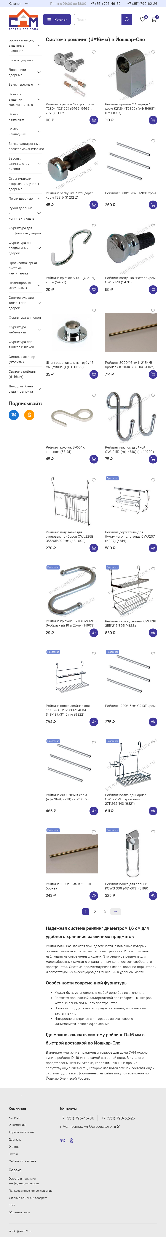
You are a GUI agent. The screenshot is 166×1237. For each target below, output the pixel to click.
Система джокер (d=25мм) (22, 359)
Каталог (15, 3)
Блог (12, 1205)
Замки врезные (21, 84)
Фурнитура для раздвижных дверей (20, 247)
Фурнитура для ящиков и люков (21, 344)
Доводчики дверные (17, 72)
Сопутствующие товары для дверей (21, 302)
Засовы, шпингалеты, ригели (19, 163)
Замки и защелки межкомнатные (21, 99)
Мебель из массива (22, 1161)
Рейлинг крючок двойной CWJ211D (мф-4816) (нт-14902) (129, 449)
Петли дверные (21, 198)
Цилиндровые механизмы (20, 285)
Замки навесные (16, 116)
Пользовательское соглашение (31, 1191)
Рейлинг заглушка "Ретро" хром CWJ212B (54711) (130, 280)
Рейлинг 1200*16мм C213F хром (130, 705)
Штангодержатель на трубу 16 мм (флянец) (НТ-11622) (70, 364)
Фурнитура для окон (25, 317)
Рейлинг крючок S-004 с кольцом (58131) (65, 449)
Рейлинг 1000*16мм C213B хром (130, 193)
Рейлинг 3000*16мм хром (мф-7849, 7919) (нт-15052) (67, 797)
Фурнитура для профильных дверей (25, 230)
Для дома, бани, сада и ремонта (21, 388)
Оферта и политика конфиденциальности (24, 1181)
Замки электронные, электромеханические (25, 146)
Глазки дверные (21, 60)
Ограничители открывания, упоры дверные (24, 183)
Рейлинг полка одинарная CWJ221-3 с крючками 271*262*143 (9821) (125, 799)
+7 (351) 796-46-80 (106, 3)
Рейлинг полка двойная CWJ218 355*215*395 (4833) (130, 623)
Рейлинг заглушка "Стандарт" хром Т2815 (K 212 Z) (69, 195)
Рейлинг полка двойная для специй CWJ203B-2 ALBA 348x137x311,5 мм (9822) (68, 709)
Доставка (15, 1139)
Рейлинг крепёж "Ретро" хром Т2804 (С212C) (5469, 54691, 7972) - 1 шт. (70, 108)
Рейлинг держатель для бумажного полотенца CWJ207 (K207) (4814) (130, 536)
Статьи (13, 1154)
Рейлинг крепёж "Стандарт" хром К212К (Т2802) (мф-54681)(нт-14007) (130, 108)
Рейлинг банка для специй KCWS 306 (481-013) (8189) (126, 886)
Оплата (14, 1147)
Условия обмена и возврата (28, 1198)
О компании (17, 1125)
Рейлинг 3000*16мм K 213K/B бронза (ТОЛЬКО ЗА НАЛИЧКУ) (130, 364)
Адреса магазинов (21, 1132)
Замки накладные (17, 131)
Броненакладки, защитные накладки (21, 45)
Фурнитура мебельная (17, 329)
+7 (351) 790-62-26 (142, 3)
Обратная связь (19, 1212)
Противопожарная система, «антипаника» (23, 268)
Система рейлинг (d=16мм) (22, 374)
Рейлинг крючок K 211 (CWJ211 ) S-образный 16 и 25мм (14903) (71, 623)
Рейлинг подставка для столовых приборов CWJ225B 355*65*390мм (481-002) (69, 536)
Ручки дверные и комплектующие (22, 213)
